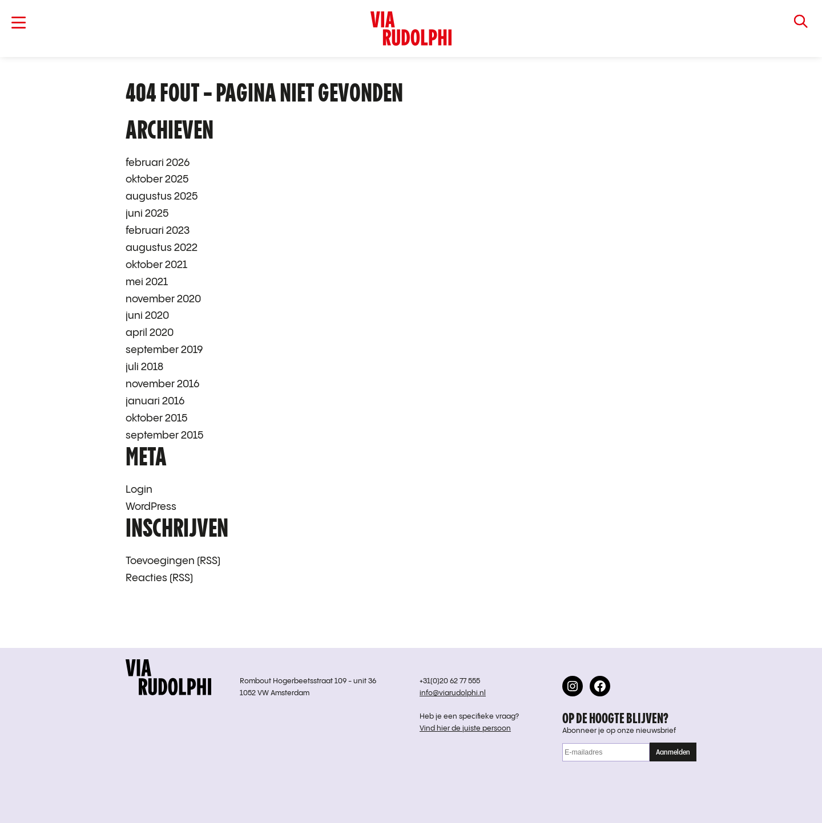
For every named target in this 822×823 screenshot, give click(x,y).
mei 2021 (147, 282)
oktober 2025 (157, 179)
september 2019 (164, 349)
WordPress (151, 506)
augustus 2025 (162, 196)
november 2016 (162, 384)
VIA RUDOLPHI (411, 28)
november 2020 (163, 299)
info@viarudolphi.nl (453, 693)
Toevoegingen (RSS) (173, 561)
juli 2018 (144, 367)
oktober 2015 (156, 418)
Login (139, 489)
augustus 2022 (162, 247)
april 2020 (150, 332)
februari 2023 (158, 230)
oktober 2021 (156, 265)
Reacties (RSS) (159, 578)
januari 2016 (155, 401)
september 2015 (164, 435)
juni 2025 (147, 213)
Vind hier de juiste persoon (465, 728)
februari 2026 (158, 162)
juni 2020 (147, 315)
